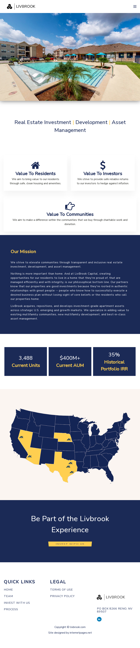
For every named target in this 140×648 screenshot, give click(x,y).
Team (8, 596)
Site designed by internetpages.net (70, 633)
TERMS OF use (61, 589)
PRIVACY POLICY (62, 596)
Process (11, 609)
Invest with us (17, 603)
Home (8, 589)
